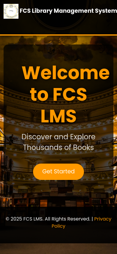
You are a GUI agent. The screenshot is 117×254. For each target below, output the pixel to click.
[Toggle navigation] (12, 26)
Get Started (58, 171)
